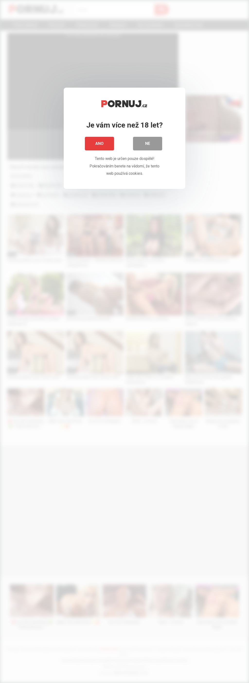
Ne (147, 143)
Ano (99, 143)
